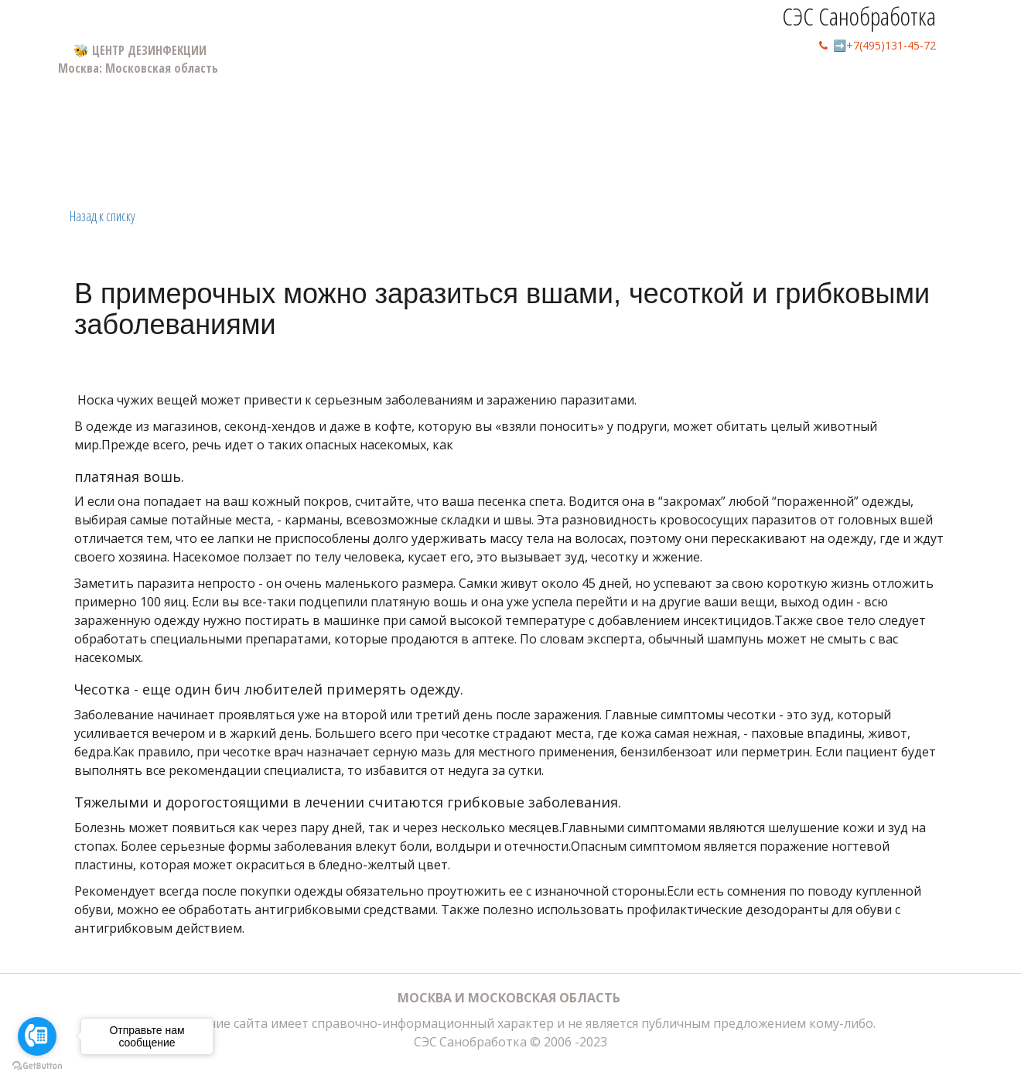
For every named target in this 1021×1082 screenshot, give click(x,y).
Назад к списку (102, 216)
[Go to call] (37, 1036)
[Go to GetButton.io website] (37, 1066)
